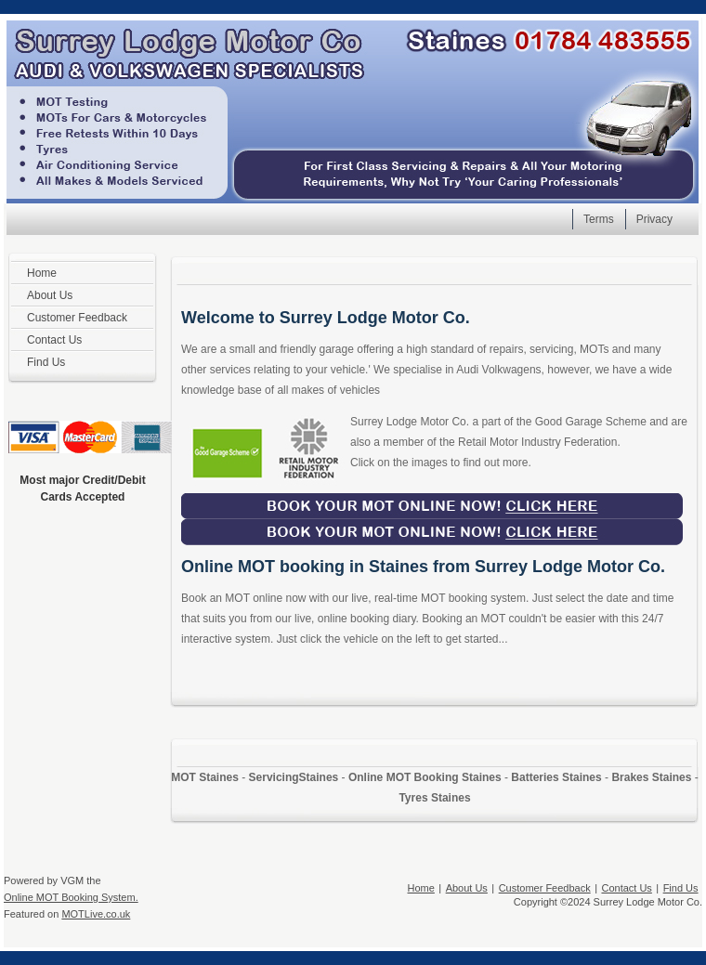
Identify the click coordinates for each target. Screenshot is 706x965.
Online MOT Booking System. (71, 897)
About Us (467, 887)
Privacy (654, 219)
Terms (598, 219)
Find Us (681, 887)
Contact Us (626, 887)
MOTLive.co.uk (95, 913)
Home (421, 887)
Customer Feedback (545, 887)
